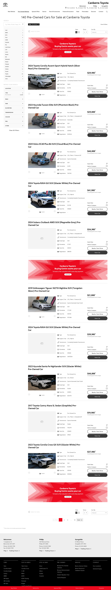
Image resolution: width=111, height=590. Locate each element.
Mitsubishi (7, 59)
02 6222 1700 (81, 7)
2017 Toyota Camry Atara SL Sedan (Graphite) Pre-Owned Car (52, 407)
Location (14, 88)
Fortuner (23, 581)
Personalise (85, 11)
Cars (5, 562)
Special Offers (36, 11)
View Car (97, 96)
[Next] (55, 94)
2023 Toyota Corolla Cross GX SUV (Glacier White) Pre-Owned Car (54, 446)
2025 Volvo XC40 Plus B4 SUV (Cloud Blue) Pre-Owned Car (54, 145)
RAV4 (22, 573)
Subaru (7, 69)
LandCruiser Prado (26, 586)
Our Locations (71, 8)
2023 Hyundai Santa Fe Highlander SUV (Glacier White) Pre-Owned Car (54, 367)
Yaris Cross (24, 566)
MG (6, 57)
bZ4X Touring (25, 578)
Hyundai (7, 42)
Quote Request (61, 577)
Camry (5, 573)
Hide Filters (34, 31)
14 (74, 520)
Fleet (77, 11)
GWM (6, 40)
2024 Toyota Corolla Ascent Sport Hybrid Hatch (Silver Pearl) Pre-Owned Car (54, 67)
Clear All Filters (14, 130)
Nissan (6, 61)
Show (84, 29)
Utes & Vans (43, 562)
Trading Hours (13, 551)
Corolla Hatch (7, 568)
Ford (6, 37)
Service (44, 11)
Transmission (14, 112)
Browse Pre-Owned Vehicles (62, 566)
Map (5, 551)
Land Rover (7, 47)
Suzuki (6, 71)
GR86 (5, 576)
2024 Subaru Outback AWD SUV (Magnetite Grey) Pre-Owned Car (54, 223)
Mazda (6, 54)
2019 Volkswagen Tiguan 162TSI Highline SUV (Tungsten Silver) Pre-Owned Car (55, 289)
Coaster (41, 576)
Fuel (14, 121)
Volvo (6, 78)
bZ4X (22, 576)
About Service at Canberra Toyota (79, 569)
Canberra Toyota (98, 3)
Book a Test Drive (97, 92)
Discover (93, 11)
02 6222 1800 (92, 7)
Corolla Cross (25, 568)
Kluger (23, 583)
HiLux (40, 566)
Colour (14, 116)
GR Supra (6, 578)
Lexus (6, 52)
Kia (6, 44)
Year (14, 103)
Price (14, 99)
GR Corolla (7, 581)
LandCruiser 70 (43, 568)
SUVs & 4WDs (25, 562)
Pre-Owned (61, 562)
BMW (6, 32)
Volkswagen (8, 76)
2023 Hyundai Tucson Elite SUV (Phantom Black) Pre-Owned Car (53, 106)
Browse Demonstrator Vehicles (63, 571)
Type (14, 93)
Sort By (93, 29)
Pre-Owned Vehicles (23, 11)
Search (106, 11)
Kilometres (14, 108)
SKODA (7, 66)
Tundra (41, 573)
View (76, 29)
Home (4, 11)
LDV (6, 49)
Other (14, 125)
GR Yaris (6, 583)
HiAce (41, 571)
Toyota (6, 73)
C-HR (22, 571)
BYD (6, 35)
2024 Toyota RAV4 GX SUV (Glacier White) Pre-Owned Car (54, 184)
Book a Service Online (81, 566)
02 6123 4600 (103, 7)
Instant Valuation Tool (63, 575)
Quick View (97, 85)
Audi (6, 30)
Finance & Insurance (68, 11)
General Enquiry (97, 569)
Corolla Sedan (8, 571)
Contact (101, 11)
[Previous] (29, 94)
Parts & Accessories (54, 11)
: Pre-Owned (34, 24)
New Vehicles (11, 11)
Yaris (5, 566)
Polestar (7, 64)
